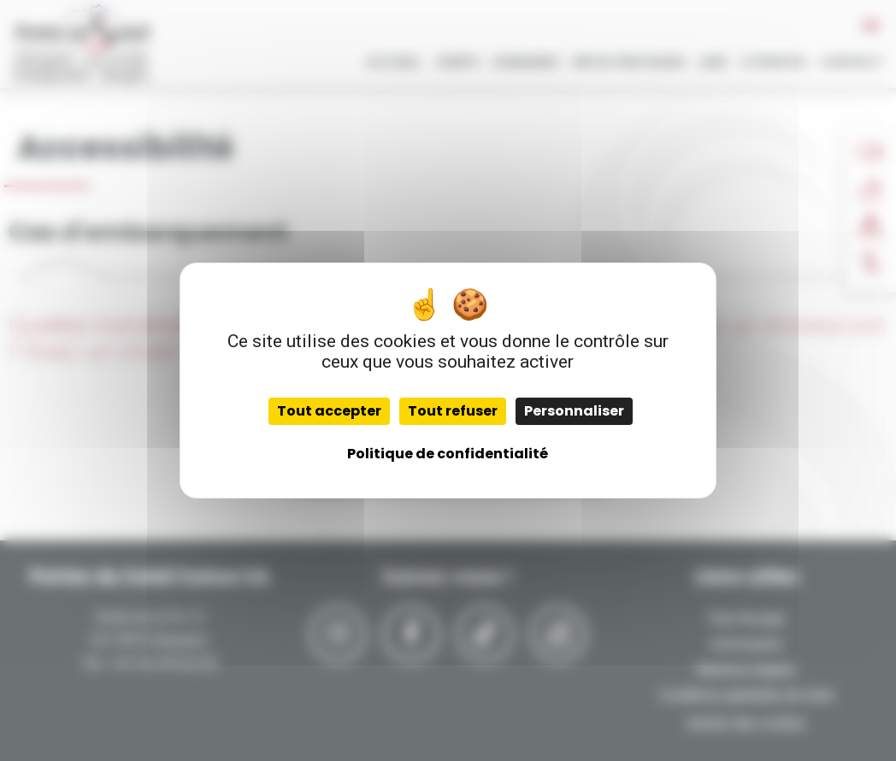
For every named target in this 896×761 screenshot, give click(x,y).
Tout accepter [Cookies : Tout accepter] (329, 411)
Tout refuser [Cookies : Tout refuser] (453, 411)
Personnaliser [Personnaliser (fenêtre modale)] (574, 411)
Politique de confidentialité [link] (447, 453)
